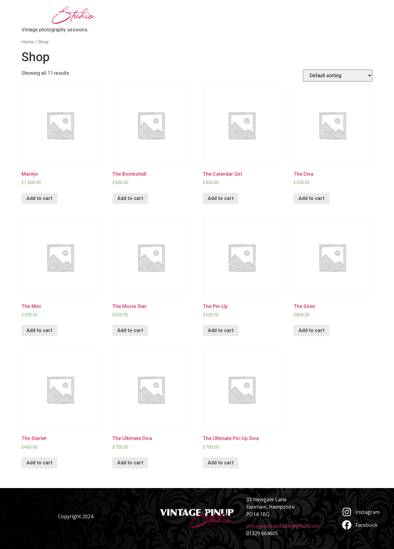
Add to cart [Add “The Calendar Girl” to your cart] (221, 198)
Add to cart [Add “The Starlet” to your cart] (39, 463)
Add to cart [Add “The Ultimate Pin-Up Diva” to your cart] (221, 463)
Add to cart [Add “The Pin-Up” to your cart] (221, 330)
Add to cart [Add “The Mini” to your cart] (39, 330)
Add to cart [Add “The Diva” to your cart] (311, 198)
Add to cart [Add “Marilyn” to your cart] (39, 198)
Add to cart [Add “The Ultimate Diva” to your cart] (130, 463)
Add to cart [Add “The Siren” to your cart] (311, 330)
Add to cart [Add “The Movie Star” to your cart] (130, 330)
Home (28, 42)
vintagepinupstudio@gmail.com (282, 526)
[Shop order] (337, 76)
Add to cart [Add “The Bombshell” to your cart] (130, 198)
